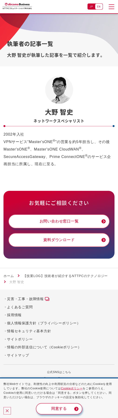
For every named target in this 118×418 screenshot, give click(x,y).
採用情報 (14, 315)
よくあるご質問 (20, 307)
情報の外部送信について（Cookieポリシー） (44, 347)
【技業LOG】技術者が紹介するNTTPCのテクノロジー (65, 276)
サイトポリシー (20, 339)
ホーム (8, 276)
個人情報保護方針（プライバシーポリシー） (44, 323)
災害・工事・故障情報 (25, 299)
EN (99, 6)
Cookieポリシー (72, 388)
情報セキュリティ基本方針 (29, 331)
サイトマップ (18, 355)
